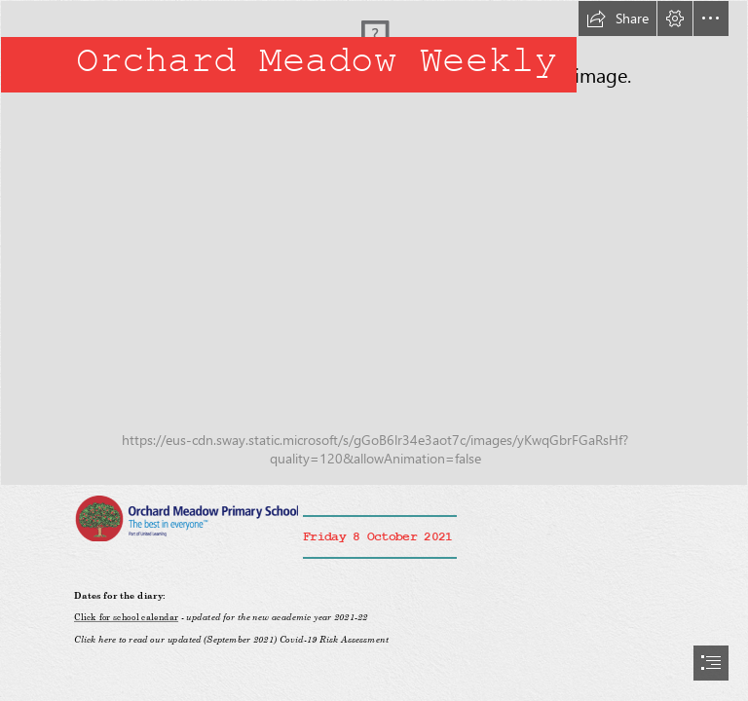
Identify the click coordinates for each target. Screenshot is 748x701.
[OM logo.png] (185, 517)
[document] (374, 350)
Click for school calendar (126, 617)
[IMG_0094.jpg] (374, 243)
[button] (617, 18)
